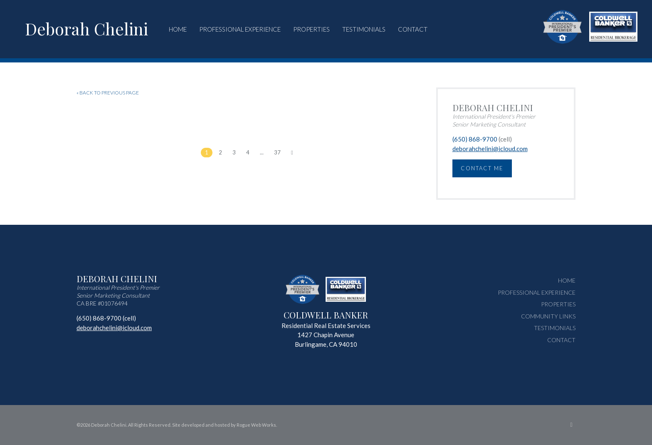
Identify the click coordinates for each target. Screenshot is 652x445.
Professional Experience (240, 29)
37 (277, 152)
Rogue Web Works (256, 425)
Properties (311, 29)
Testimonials (363, 29)
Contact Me (482, 168)
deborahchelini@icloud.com (490, 148)
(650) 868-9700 (474, 139)
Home (178, 29)
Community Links (548, 316)
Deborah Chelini (86, 28)
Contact (412, 29)
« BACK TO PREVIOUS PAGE (108, 92)
